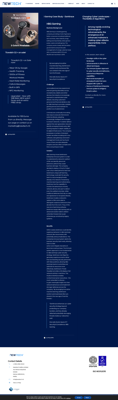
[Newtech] (12, 3)
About (83, 3)
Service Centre (46, 3)
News (77, 3)
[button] (112, 3)
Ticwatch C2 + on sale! (15, 52)
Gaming (37, 3)
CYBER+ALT (71, 3)
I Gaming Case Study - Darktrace (59, 17)
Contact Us (91, 3)
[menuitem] (29, 3)
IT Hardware (29, 3)
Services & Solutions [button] (59, 3)
